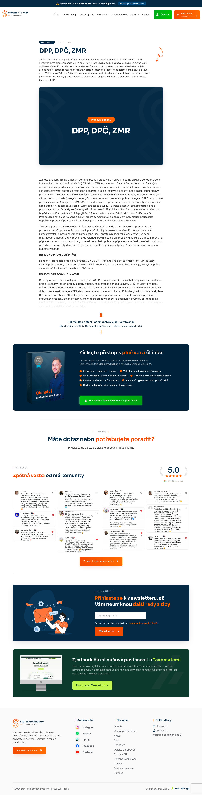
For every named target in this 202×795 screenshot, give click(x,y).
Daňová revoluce (119, 14)
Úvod (56, 14)
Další (135, 14)
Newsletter (102, 14)
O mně (65, 14)
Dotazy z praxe (86, 14)
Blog (73, 14)
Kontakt (146, 14)
